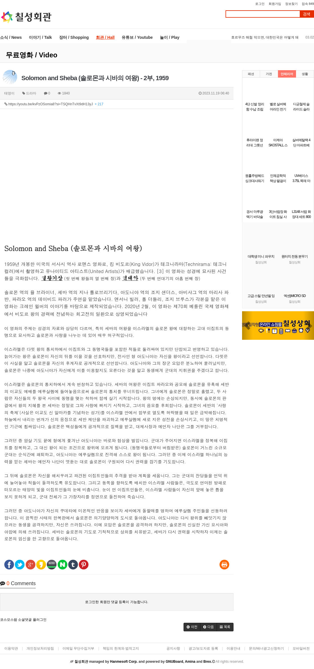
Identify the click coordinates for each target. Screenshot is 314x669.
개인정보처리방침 (40, 648)
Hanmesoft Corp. (124, 662)
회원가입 (275, 3)
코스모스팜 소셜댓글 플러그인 (23, 620)
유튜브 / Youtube (137, 37)
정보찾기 (291, 3)
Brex (207, 662)
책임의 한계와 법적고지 (121, 648)
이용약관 (11, 648)
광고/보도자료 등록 (203, 648)
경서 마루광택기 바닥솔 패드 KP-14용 (254, 217)
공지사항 (173, 648)
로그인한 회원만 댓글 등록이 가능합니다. (116, 602)
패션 (251, 74)
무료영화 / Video (31, 55)
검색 (306, 14)
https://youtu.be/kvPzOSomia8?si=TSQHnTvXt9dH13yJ (53, 104)
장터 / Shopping (74, 37)
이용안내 (233, 648)
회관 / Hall (105, 37)
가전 (269, 74)
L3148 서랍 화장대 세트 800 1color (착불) (301, 217)
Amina (190, 662)
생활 (305, 74)
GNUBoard (174, 662)
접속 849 (308, 3)
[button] (192, 627)
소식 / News (11, 37)
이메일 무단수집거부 (78, 648)
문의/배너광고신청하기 (266, 648)
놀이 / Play (169, 37)
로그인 (260, 3)
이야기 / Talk (40, 37)
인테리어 (287, 74)
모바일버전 (301, 648)
